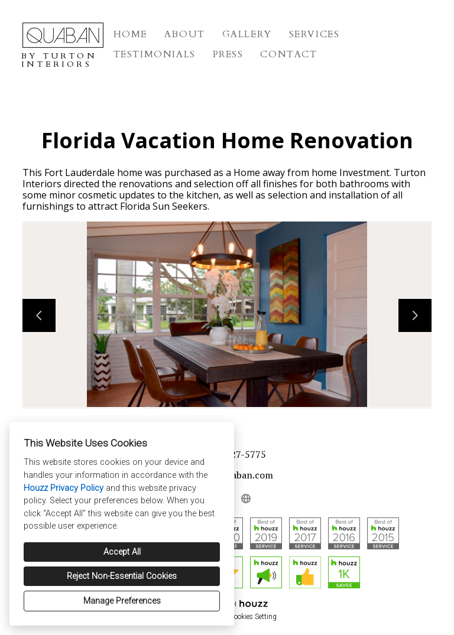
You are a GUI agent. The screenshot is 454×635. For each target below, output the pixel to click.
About (184, 34)
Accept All (122, 552)
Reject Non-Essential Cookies (122, 576)
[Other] (246, 498)
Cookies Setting (253, 617)
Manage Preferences (122, 601)
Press (228, 54)
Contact (288, 54)
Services (314, 34)
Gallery (247, 34)
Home (130, 34)
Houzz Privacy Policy (63, 488)
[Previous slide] (39, 315)
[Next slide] (415, 315)
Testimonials (155, 54)
